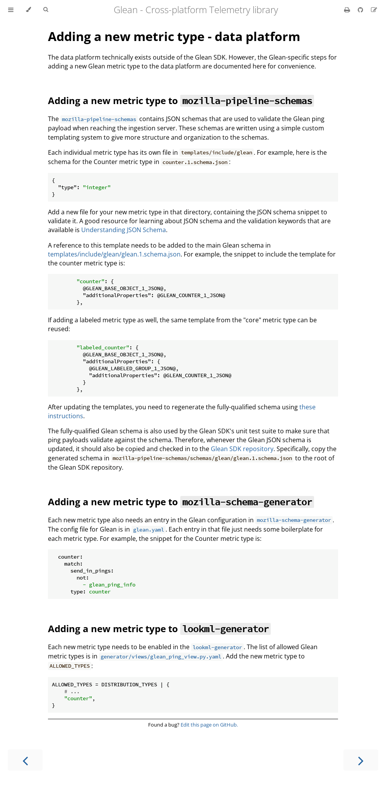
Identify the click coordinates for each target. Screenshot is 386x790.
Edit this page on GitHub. (209, 724)
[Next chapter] (360, 760)
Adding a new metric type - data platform (174, 36)
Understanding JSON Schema (123, 230)
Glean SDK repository (242, 449)
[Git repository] (361, 9)
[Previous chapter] (25, 760)
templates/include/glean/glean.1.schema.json (114, 254)
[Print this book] (348, 9)
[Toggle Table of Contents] (11, 9)
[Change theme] (28, 9)
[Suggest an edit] (374, 9)
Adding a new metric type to (181, 100)
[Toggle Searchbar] (45, 9)
